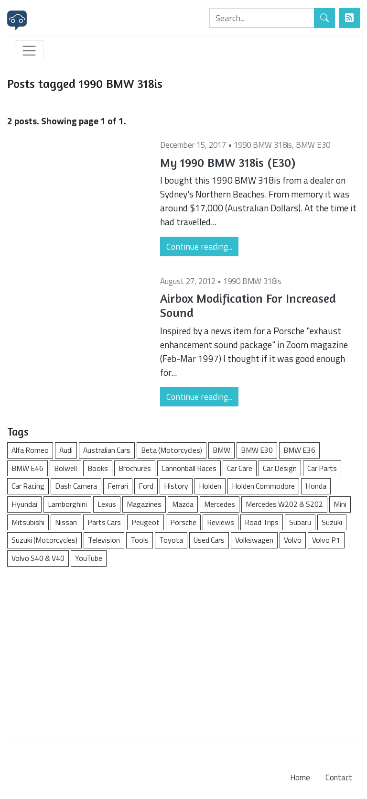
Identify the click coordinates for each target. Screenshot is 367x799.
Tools (139, 540)
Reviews (220, 522)
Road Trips (262, 522)
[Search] (261, 18)
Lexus (106, 504)
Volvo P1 (326, 540)
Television (104, 540)
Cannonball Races (189, 468)
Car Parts (322, 468)
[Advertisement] (183, 647)
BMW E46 (27, 468)
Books (97, 468)
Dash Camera (76, 486)
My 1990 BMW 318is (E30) (227, 162)
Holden (210, 486)
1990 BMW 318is (263, 145)
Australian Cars (106, 450)
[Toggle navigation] (29, 50)
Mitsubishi (27, 522)
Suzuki (332, 522)
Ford (146, 486)
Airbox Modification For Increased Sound (248, 305)
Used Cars (209, 540)
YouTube (88, 558)
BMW (221, 450)
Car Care (239, 468)
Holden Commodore (263, 486)
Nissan (66, 522)
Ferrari (118, 486)
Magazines (144, 504)
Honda (315, 486)
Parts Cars (104, 522)
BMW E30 (313, 145)
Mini (340, 504)
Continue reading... (199, 246)
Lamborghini (67, 504)
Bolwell (65, 468)
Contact (338, 777)
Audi (66, 450)
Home (300, 777)
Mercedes (219, 504)
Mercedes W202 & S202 (284, 504)
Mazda (183, 504)
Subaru (300, 522)
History (176, 486)
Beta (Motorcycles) (171, 450)
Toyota (171, 540)
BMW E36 (299, 450)
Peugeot (145, 522)
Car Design (280, 468)
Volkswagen (254, 540)
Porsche (183, 522)
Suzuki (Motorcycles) (44, 540)
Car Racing (27, 486)
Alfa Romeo (30, 450)
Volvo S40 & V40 (38, 558)
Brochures (135, 468)
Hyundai (24, 504)
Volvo (293, 540)
